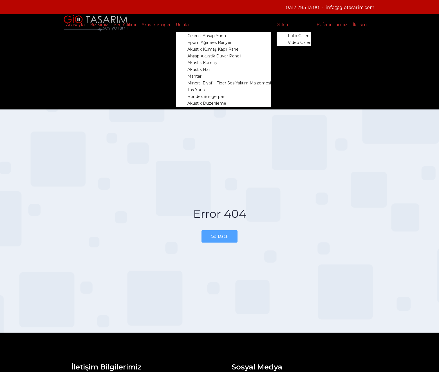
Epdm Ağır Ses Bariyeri (209, 42)
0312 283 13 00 (302, 7)
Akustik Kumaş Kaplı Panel (213, 49)
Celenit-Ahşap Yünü (206, 35)
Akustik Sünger (156, 24)
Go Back (220, 236)
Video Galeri (299, 42)
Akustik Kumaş (202, 62)
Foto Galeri (298, 35)
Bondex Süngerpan (206, 96)
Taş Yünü (196, 89)
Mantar (194, 76)
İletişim (360, 24)
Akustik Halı (198, 69)
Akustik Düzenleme (206, 103)
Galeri (282, 24)
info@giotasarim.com (350, 7)
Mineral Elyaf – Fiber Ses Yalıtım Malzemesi (229, 83)
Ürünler (183, 24)
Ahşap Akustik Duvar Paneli (214, 56)
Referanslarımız (332, 24)
